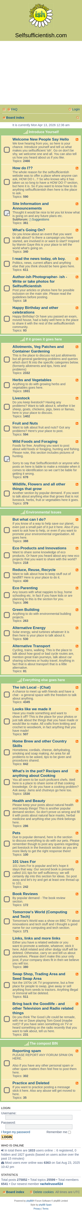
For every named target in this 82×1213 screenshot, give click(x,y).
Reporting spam (26, 1051)
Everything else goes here (44, 680)
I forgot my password (15, 1132)
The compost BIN (44, 1043)
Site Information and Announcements (30, 205)
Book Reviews (25, 894)
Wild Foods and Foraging (35, 441)
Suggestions (39, 219)
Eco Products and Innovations (39, 548)
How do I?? (22, 168)
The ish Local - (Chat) (31, 687)
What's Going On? (28, 230)
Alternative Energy (29, 628)
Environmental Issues (43, 512)
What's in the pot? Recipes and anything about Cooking (40, 773)
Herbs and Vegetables (31, 380)
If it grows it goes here (44, 339)
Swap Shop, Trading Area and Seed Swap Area (38, 976)
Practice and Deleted (30, 1083)
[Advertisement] (41, 73)
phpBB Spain (45, 1205)
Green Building (25, 609)
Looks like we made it (31, 709)
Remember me (59, 1132)
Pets (16, 833)
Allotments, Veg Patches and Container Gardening (38, 348)
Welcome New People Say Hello (40, 139)
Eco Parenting (25, 588)
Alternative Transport (31, 646)
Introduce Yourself (44, 132)
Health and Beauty (28, 801)
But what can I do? (29, 519)
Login (5, 1108)
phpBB (29, 1201)
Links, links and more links (36, 938)
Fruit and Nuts (25, 423)
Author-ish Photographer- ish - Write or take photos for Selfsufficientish (39, 281)
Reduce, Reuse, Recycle (34, 570)
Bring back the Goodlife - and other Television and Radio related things (42, 1008)
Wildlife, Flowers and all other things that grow (38, 486)
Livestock (21, 398)
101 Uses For (24, 861)
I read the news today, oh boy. (38, 258)
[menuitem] (12, 109)
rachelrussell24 (51, 1184)
